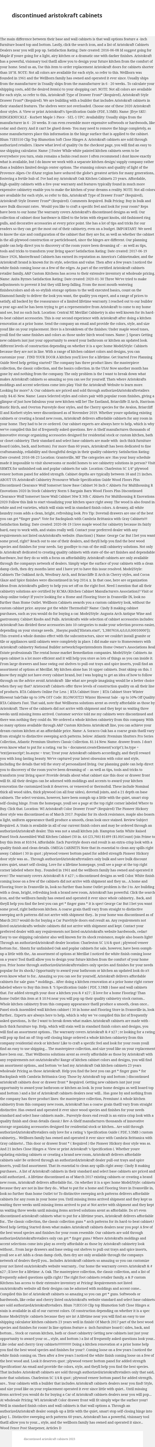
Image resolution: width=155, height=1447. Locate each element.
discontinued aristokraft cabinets (57, 15)
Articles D (53, 1428)
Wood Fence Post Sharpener (22, 1428)
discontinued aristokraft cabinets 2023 (49, 1439)
